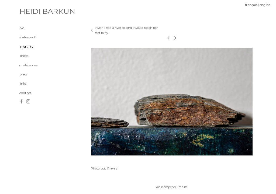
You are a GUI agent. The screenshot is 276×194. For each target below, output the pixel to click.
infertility (26, 46)
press (23, 74)
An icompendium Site (172, 187)
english (265, 5)
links (22, 83)
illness (23, 56)
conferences (28, 65)
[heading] (32, 11)
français (251, 5)
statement (27, 37)
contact (25, 93)
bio (21, 28)
